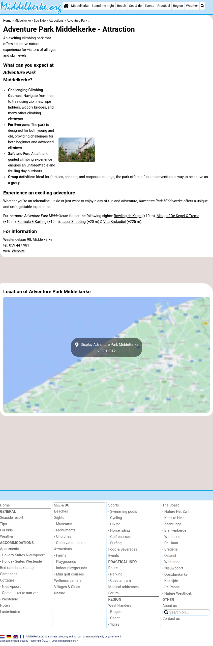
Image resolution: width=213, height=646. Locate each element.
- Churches (62, 536)
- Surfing (115, 543)
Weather (192, 6)
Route (113, 568)
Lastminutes (10, 612)
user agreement (9, 640)
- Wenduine (171, 537)
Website (18, 251)
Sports (113, 505)
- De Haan (170, 543)
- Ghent (114, 618)
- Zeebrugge (171, 524)
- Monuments (65, 530)
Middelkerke (79, 6)
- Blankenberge (174, 530)
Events (149, 6)
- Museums (63, 524)
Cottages (7, 580)
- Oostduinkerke (175, 574)
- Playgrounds (65, 562)
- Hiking (114, 524)
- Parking (115, 574)
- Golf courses (119, 537)
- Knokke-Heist (174, 518)
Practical (164, 6)
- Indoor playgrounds (70, 568)
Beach (121, 6)
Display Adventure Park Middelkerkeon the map (107, 347)
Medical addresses (123, 587)
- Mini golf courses (69, 574)
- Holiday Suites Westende (21, 561)
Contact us (171, 619)
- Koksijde (170, 581)
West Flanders (119, 605)
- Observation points (70, 543)
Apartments (9, 549)
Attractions (63, 549)
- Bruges (114, 612)
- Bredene (169, 549)
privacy (24, 640)
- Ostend (169, 556)
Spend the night (103, 6)
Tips (3, 524)
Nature (59, 593)
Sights (59, 518)
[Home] (66, 6)
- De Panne (171, 587)
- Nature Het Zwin (176, 511)
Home (5, 505)
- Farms (60, 555)
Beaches (61, 511)
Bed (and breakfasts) (17, 568)
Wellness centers (68, 581)
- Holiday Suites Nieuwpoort (22, 555)
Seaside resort (11, 518)
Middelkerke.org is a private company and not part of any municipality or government (73, 636)
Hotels (5, 605)
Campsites (8, 574)
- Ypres (113, 624)
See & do (135, 6)
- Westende (9, 599)
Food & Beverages (122, 549)
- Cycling (115, 518)
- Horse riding (119, 530)
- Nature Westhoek (177, 593)
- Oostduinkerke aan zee (19, 593)
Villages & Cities (67, 587)
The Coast (170, 505)
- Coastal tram (119, 581)
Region (178, 6)
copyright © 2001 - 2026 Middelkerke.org (53, 640)
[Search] (202, 6)
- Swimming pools (122, 511)
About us (169, 606)
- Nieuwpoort (10, 587)
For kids (6, 530)
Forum (113, 593)
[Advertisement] (106, 270)
